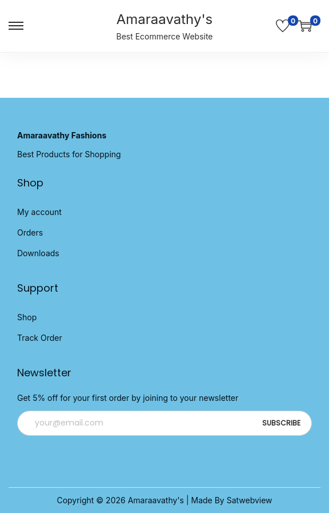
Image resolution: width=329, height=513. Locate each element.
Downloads (38, 253)
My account (39, 212)
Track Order (39, 338)
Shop (27, 317)
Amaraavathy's (165, 19)
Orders (30, 232)
